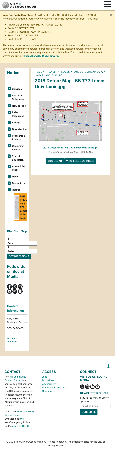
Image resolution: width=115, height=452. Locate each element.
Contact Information (15, 308)
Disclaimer (48, 380)
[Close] (111, 15)
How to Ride (19, 105)
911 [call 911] (22, 418)
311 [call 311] (12, 411)
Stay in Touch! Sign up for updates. (94, 399)
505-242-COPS (20, 426)
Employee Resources (54, 387)
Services (17, 89)
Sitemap (47, 391)
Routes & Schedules (18, 97)
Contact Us (18, 183)
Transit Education (18, 158)
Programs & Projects (19, 137)
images (65, 71)
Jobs (44, 376)
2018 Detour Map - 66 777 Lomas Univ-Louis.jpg (70, 147)
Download (54, 161)
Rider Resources (18, 114)
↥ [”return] (108, 366)
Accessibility (49, 383)
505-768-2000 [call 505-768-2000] (25, 411)
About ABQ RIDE (18, 168)
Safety (16, 122)
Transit (51, 71)
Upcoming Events (18, 148)
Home (38, 71)
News (15, 176)
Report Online (12, 415)
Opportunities (19, 129)
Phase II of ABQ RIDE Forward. (41, 55)
